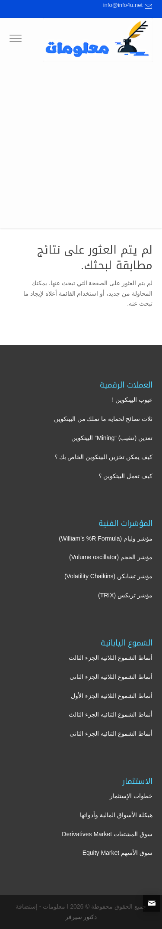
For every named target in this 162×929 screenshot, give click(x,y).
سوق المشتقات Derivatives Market (107, 834)
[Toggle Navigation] (16, 40)
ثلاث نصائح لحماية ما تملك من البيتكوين (103, 418)
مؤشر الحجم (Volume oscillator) (110, 557)
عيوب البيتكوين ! (132, 399)
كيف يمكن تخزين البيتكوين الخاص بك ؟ (103, 456)
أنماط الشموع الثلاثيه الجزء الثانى (111, 676)
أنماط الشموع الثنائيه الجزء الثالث (110, 714)
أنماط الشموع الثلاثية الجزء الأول (111, 695)
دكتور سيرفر (81, 916)
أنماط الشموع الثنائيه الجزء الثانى (111, 733)
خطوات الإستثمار (131, 795)
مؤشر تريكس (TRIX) (125, 595)
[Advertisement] (81, 147)
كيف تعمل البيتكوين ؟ (125, 476)
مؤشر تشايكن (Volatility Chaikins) (108, 576)
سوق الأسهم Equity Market (117, 852)
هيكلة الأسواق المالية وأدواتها (116, 815)
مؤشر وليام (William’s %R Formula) (105, 538)
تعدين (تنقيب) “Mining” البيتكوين (111, 437)
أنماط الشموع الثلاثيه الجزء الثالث (110, 657)
